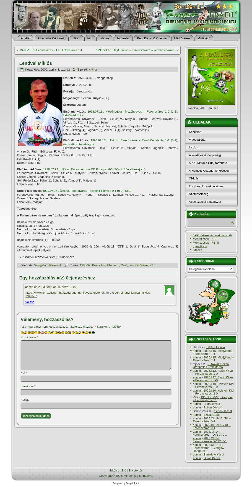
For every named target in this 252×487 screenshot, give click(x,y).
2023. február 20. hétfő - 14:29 (58, 287)
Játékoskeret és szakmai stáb (212, 235)
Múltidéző (203, 38)
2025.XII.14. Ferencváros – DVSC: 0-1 (210, 433)
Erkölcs (114, 470)
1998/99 (85, 265)
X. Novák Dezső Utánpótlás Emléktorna (211, 365)
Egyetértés (135, 470)
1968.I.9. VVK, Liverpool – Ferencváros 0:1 (213, 398)
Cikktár (193, 178)
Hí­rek (76, 38)
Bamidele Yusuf (213, 454)
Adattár (26, 38)
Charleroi (113, 265)
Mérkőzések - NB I (205, 239)
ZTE (153, 265)
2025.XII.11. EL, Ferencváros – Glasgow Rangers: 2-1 (209, 448)
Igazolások (200, 246)
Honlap (25, 399)
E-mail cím (28, 386)
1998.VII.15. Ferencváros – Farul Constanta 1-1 (50, 50)
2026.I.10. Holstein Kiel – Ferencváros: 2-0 (213, 385)
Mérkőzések (182, 38)
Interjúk (104, 38)
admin (29, 287)
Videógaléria (197, 139)
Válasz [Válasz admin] (29, 302)
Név (24, 372)
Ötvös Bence (211, 458)
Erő (124, 470)
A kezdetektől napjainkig (205, 155)
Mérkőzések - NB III (206, 242)
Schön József (212, 407)
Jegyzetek (123, 38)
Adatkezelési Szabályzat (205, 201)
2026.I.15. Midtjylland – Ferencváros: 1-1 (213, 352)
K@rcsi (93, 69)
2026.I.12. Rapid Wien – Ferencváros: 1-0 (213, 372)
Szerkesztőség (198, 194)
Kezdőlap (195, 132)
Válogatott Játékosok (48, 265)
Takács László (215, 347)
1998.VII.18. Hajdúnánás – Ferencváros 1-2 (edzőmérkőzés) (136, 50)
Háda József (211, 403)
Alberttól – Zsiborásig (51, 38)
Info (89, 38)
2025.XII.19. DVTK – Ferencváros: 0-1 (212, 420)
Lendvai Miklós (138, 265)
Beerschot (99, 265)
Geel (124, 265)
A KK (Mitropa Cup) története (208, 163)
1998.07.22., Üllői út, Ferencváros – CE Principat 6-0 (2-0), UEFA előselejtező (94, 169)
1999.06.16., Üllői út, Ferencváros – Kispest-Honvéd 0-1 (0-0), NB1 (87, 190)
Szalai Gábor (212, 414)
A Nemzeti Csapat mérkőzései (209, 170)
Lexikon (194, 147)
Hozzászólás (29, 337)
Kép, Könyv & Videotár (152, 38)
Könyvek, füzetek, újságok (206, 186)
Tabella (197, 250)
